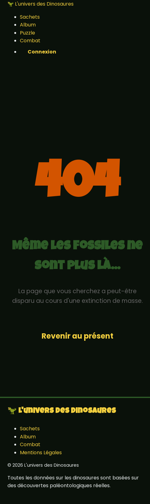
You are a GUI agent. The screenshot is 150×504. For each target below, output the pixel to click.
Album (28, 24)
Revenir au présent (77, 336)
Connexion (42, 51)
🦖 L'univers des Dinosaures (40, 3)
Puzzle (27, 32)
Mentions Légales (41, 452)
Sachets (30, 17)
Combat (30, 40)
